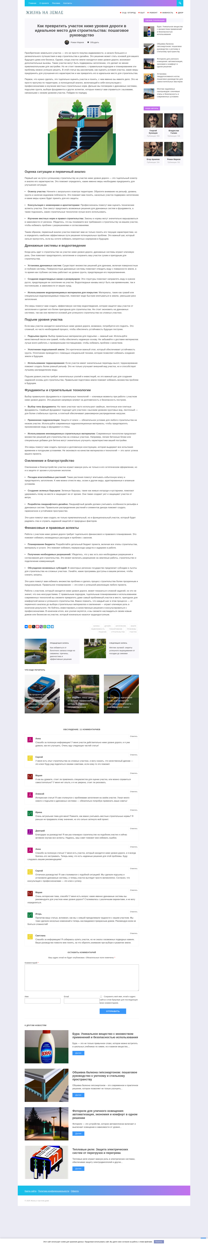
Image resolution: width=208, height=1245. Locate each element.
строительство (118, 632)
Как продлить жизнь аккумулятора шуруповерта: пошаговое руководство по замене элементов (41, 700)
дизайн (107, 626)
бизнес (96, 626)
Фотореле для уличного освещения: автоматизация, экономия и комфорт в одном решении (105, 1114)
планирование (115, 629)
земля (133, 626)
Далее (78, 1056)
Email (66, 996)
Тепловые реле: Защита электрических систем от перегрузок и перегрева (100, 1151)
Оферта (75, 1191)
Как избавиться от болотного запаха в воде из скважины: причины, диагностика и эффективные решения (36, 651)
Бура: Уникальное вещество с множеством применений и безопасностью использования (103, 1037)
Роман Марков (77, 42)
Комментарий (32, 963)
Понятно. (158, 1242)
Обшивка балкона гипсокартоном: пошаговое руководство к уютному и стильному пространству (105, 1076)
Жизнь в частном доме (44, 12)
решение (102, 632)
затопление (120, 626)
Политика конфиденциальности (54, 1191)
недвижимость (97, 629)
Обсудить (94, 42)
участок (132, 632)
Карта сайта (30, 1191)
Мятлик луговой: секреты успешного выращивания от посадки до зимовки (95, 648)
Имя (27, 996)
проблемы (131, 629)
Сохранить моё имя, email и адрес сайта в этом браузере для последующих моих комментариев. (119, 999)
